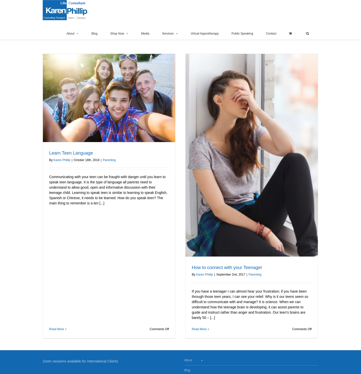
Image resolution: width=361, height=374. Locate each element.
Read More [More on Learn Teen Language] (56, 214)
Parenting (109, 160)
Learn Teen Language (71, 153)
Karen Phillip (61, 160)
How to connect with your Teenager (220, 267)
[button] (307, 33)
